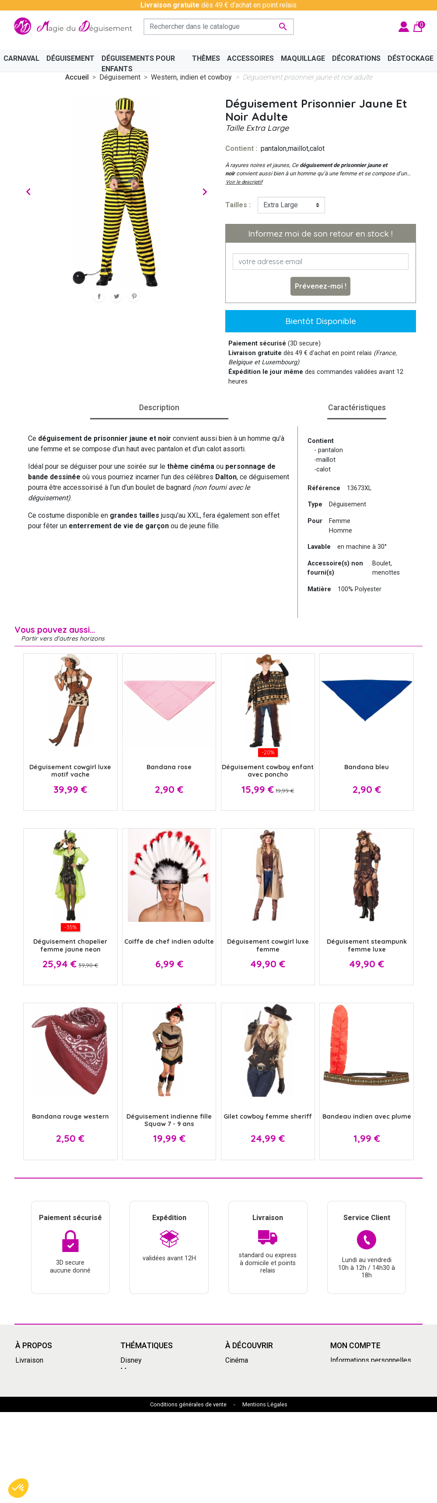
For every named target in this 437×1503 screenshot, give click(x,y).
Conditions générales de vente (188, 1495)
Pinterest (134, 296)
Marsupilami (139, 1454)
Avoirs (340, 1381)
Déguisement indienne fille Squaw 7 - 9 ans (169, 1120)
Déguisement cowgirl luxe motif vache (70, 770)
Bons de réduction (358, 1402)
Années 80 (136, 1391)
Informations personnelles (370, 1360)
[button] (18, 1488)
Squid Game (138, 1412)
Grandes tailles (143, 1381)
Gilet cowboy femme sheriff (268, 1116)
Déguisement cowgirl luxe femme (268, 945)
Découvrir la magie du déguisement (48, 1407)
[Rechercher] (218, 26)
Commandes (349, 1370)
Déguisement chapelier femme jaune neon (70, 945)
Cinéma (236, 1360)
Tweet (116, 296)
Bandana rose (169, 767)
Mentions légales (42, 1370)
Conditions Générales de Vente (53, 1386)
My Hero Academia (254, 1423)
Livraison (29, 1360)
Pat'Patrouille (245, 1391)
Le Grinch (134, 1444)
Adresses (345, 1391)
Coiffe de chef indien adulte (169, 941)
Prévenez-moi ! (320, 286)
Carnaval (133, 1402)
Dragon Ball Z (245, 1412)
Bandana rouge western (70, 1116)
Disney (131, 1360)
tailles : (238, 205)
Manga (130, 1370)
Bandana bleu (366, 767)
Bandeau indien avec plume (366, 1116)
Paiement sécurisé (44, 1423)
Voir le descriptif (244, 182)
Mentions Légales (264, 1495)
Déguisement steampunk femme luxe (367, 945)
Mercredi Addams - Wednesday (149, 1428)
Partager (99, 296)
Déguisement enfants (258, 1402)
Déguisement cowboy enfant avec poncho (268, 770)
